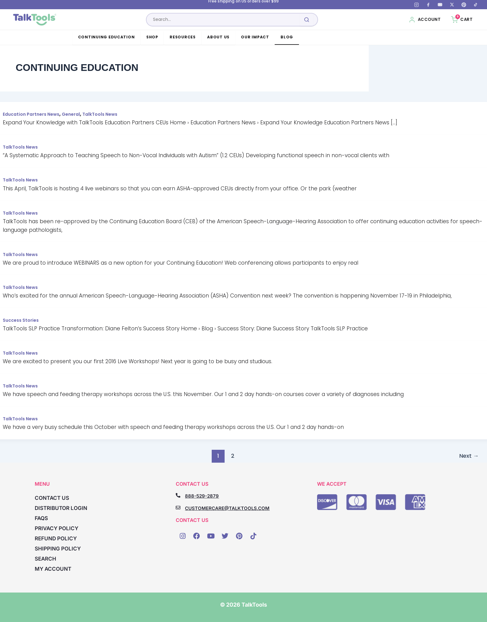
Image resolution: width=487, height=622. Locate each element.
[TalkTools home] (35, 19)
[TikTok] (475, 4)
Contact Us (52, 498)
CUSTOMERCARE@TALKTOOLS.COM (227, 508)
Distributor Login (61, 508)
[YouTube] (440, 4)
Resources (183, 37)
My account (53, 569)
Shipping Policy (58, 549)
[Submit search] (306, 19)
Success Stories (21, 320)
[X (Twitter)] (452, 4)
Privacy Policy (56, 528)
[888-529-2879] (178, 495)
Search (45, 559)
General (71, 114)
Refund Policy (56, 538)
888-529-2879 (202, 496)
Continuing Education (106, 37)
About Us (218, 37)
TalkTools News (99, 114)
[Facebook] (428, 4)
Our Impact (255, 37)
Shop (152, 37)
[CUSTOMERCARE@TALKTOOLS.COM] (178, 507)
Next (469, 456)
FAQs (41, 518)
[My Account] (424, 19)
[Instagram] (416, 4)
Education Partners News (31, 114)
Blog (287, 37)
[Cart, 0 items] (462, 19)
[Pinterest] (463, 4)
